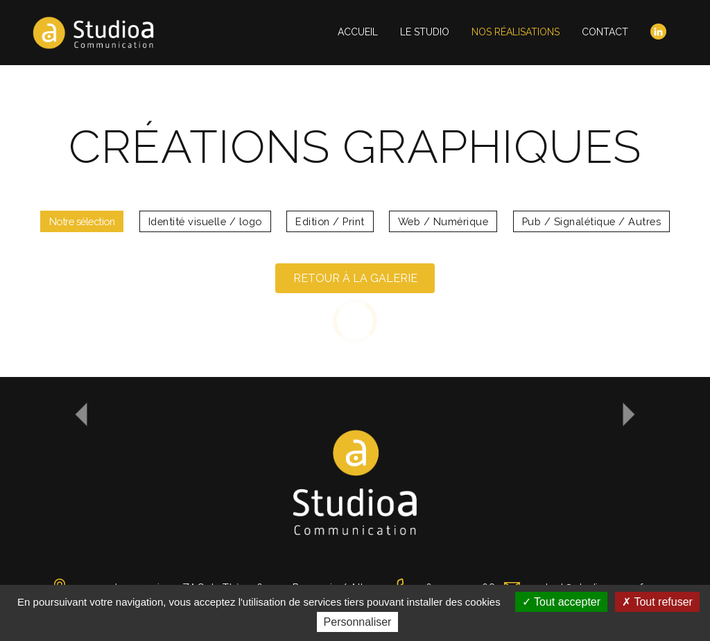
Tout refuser (657, 602)
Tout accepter (561, 602)
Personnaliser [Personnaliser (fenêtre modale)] (358, 622)
